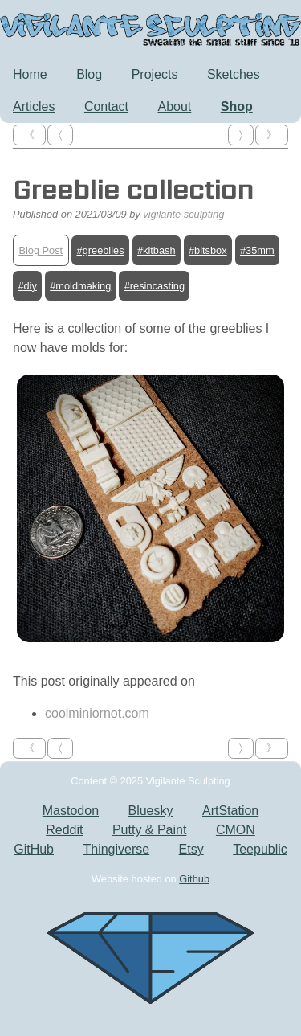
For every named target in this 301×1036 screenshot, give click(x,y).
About (175, 106)
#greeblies (100, 250)
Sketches (233, 74)
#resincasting (154, 286)
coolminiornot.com (97, 713)
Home (30, 74)
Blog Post (40, 250)
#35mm (257, 250)
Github (194, 879)
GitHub (34, 849)
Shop (237, 106)
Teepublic (260, 849)
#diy (27, 286)
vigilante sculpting (183, 214)
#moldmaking (80, 286)
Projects (155, 74)
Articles (34, 106)
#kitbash (156, 250)
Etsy (191, 849)
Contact (106, 106)
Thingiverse (116, 849)
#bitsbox (208, 250)
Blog (89, 74)
